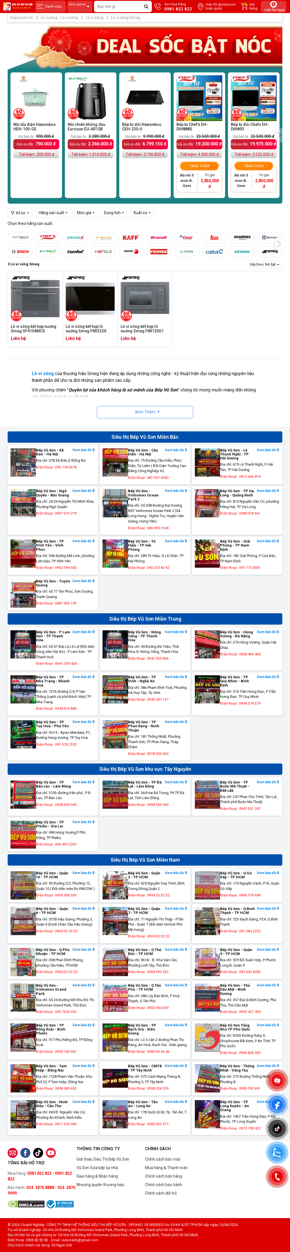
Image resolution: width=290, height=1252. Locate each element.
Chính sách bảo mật (162, 1159)
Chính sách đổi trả (161, 1193)
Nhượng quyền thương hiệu (100, 1184)
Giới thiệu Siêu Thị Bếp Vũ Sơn (102, 1159)
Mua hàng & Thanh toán (166, 1167)
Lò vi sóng (43, 373)
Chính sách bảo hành (163, 1184)
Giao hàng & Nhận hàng (97, 1176)
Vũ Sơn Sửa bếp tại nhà (97, 1167)
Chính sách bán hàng (163, 1176)
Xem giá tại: (80, 7)
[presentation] (278, 135)
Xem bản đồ (83, 450)
